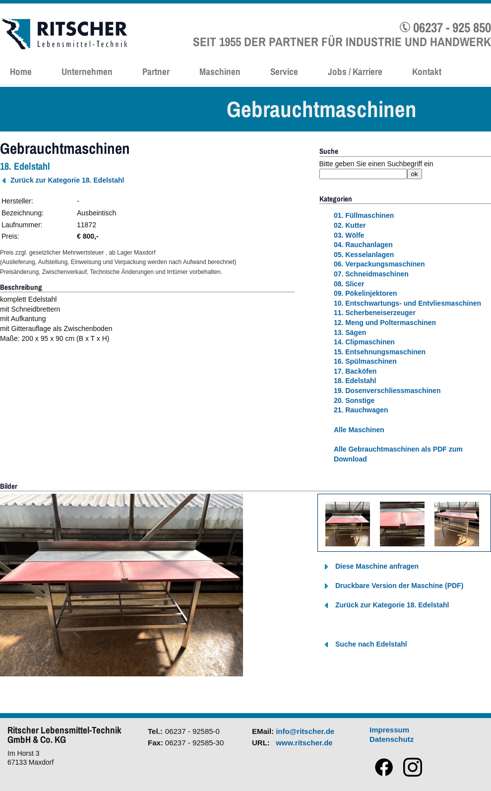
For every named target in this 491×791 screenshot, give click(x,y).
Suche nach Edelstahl (371, 644)
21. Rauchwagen (361, 410)
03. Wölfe (349, 235)
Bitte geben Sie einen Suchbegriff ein (376, 164)
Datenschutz (391, 739)
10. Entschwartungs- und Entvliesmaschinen (407, 303)
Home (21, 71)
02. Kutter (350, 225)
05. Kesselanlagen (364, 255)
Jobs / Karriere (355, 71)
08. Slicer (349, 284)
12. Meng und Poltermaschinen (385, 323)
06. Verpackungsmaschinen (379, 264)
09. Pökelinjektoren (365, 293)
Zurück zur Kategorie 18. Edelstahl (67, 180)
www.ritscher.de (304, 742)
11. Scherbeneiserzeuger (375, 313)
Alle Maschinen (359, 430)
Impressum (389, 729)
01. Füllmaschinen (364, 215)
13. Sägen (350, 332)
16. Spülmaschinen (365, 361)
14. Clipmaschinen (364, 342)
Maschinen (220, 71)
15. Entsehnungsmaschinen (380, 352)
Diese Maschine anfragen (377, 566)
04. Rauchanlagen (363, 245)
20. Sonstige (354, 400)
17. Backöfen (355, 371)
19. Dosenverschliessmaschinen (387, 391)
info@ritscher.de (305, 731)
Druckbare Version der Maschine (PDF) (399, 586)
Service (284, 71)
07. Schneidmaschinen (371, 274)
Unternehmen (87, 71)
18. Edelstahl (355, 381)
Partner (156, 71)
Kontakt (426, 71)
